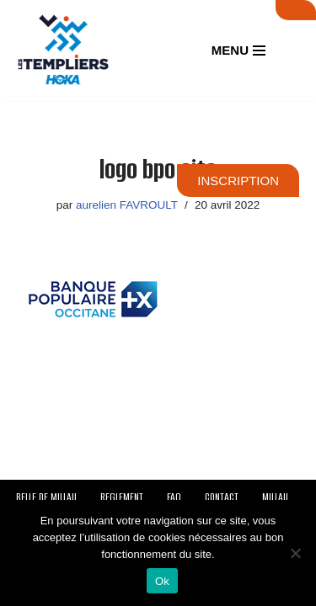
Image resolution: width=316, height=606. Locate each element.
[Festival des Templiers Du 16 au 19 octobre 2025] (63, 50)
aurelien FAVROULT (127, 205)
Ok (162, 581)
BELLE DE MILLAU (46, 497)
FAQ (174, 497)
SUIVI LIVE (296, 10)
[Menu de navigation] (238, 50)
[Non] (295, 553)
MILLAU (275, 497)
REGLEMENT (121, 497)
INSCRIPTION (238, 180)
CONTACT (221, 497)
